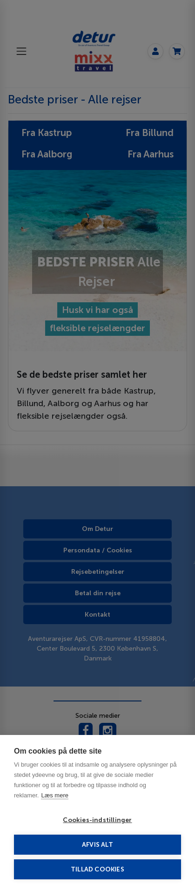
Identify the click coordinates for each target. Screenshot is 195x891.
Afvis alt (97, 845)
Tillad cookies (97, 869)
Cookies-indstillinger (97, 820)
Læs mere (54, 795)
